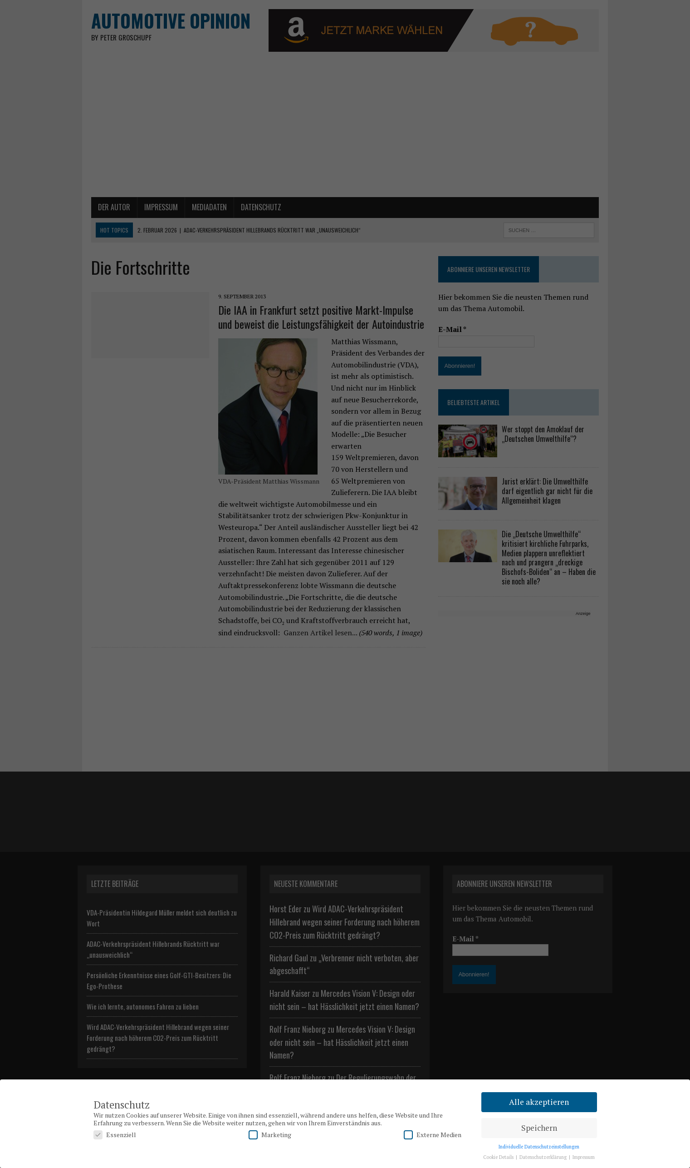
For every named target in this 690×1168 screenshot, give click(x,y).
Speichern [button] (539, 1128)
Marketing (270, 1134)
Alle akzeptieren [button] (539, 1102)
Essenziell (114, 1134)
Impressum (584, 1157)
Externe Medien (432, 1134)
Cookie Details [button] (499, 1157)
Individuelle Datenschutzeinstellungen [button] (539, 1146)
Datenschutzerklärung (543, 1157)
